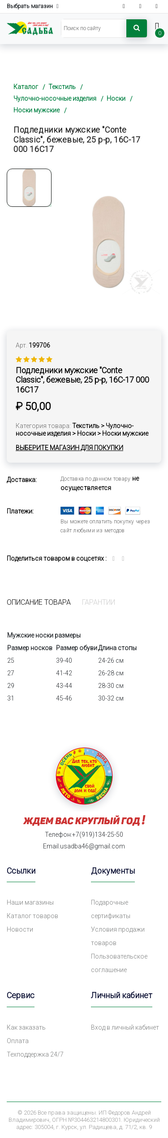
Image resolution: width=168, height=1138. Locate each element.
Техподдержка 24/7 (35, 1054)
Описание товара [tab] (39, 602)
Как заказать (26, 1027)
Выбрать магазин (33, 6)
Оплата (18, 1040)
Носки (116, 98)
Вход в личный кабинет (125, 1027)
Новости (20, 929)
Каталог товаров (32, 915)
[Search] (93, 28)
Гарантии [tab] (98, 602)
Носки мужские (36, 110)
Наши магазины (30, 902)
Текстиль (62, 86)
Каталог (25, 86)
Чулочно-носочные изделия (54, 98)
